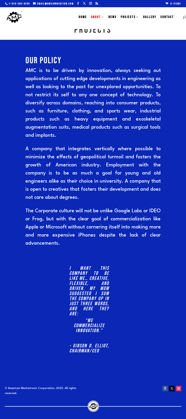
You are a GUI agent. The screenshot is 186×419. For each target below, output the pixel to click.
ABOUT (96, 17)
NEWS (112, 17)
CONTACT (167, 17)
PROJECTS (128, 17)
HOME (83, 17)
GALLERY (149, 17)
